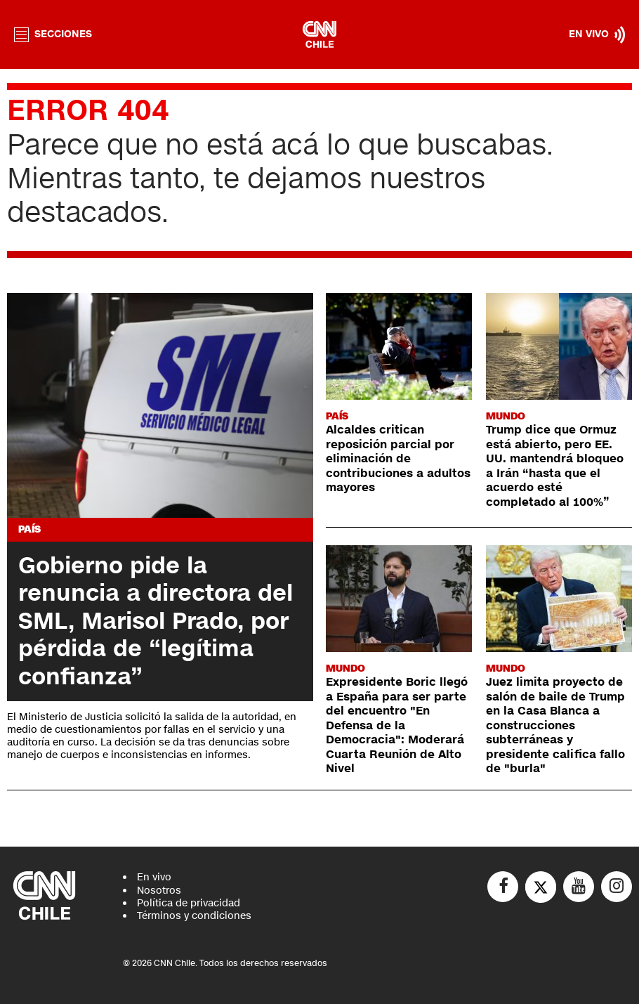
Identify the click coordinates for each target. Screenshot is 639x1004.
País (29, 529)
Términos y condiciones (194, 915)
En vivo (154, 877)
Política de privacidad (188, 903)
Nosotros (159, 890)
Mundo (505, 416)
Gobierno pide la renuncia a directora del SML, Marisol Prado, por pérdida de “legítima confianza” (155, 621)
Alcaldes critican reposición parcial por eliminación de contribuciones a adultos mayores (398, 458)
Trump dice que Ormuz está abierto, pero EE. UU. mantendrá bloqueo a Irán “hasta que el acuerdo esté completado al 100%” (555, 465)
